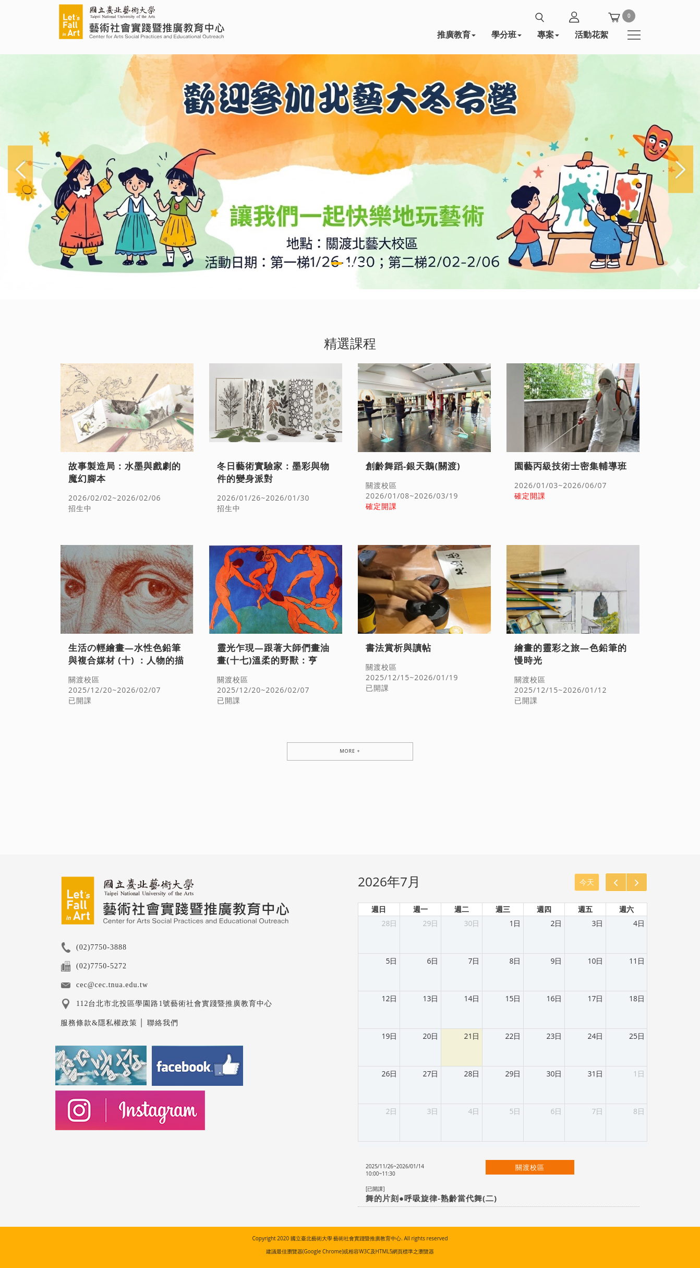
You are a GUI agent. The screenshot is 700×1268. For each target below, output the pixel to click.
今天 (587, 882)
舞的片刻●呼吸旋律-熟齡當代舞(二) (431, 1198)
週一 (420, 909)
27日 (430, 1074)
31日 (595, 1074)
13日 (430, 998)
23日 (554, 1036)
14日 (471, 998)
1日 (515, 923)
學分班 (506, 34)
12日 (389, 998)
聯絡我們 (162, 1023)
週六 (626, 909)
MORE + (350, 751)
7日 (473, 961)
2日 (556, 923)
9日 (556, 961)
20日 (430, 1036)
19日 (389, 1036)
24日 (595, 1036)
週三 (503, 909)
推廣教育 (456, 34)
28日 (389, 923)
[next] (636, 882)
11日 (637, 961)
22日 (513, 1036)
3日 (597, 923)
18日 (637, 998)
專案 (548, 34)
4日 (639, 923)
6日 (432, 961)
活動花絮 (591, 34)
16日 (554, 998)
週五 (585, 909)
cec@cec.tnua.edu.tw (112, 985)
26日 (389, 1074)
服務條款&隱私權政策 (99, 1023)
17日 (595, 998)
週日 (378, 909)
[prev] (615, 882)
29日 (430, 923)
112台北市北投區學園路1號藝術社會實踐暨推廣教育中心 (174, 1004)
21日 (471, 1036)
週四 (544, 909)
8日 (515, 961)
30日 (471, 923)
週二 (461, 909)
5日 (391, 961)
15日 (513, 998)
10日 (595, 961)
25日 (637, 1036)
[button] (20, 168)
